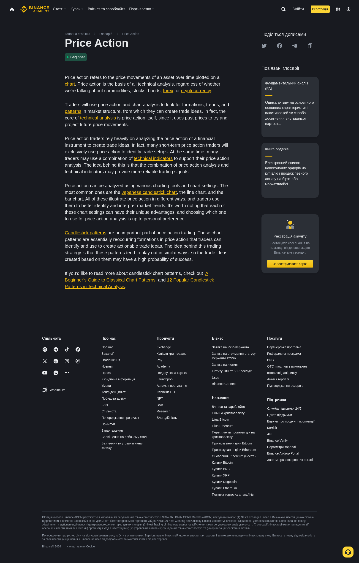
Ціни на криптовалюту (228, 413)
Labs (215, 377)
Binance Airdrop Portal (283, 453)
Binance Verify (277, 440)
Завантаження (112, 430)
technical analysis (98, 117)
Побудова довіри (113, 398)
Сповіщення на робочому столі (124, 437)
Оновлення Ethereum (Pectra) (234, 456)
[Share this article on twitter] (264, 46)
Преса (106, 373)
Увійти (298, 9)
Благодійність (167, 418)
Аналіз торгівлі (278, 379)
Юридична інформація (118, 379)
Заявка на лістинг (225, 364)
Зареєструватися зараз (290, 264)
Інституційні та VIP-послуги (232, 371)
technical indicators (153, 158)
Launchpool (165, 379)
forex (168, 90)
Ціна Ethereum (223, 426)
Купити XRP (221, 475)
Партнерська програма (284, 347)
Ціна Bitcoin (220, 419)
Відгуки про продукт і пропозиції (291, 421)
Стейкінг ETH (166, 392)
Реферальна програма (284, 353)
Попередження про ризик (120, 418)
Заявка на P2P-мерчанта (230, 347)
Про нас (107, 347)
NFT (160, 398)
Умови (106, 385)
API (269, 434)
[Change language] (337, 9)
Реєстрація (320, 9)
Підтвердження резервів (285, 385)
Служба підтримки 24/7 (284, 408)
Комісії (272, 428)
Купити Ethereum (224, 488)
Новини (107, 366)
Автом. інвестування (172, 385)
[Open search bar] (282, 9)
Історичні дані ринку (282, 373)
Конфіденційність (114, 392)
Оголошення (110, 360)
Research (163, 411)
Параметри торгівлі (281, 447)
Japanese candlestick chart (149, 192)
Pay (159, 360)
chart (70, 84)
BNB (270, 360)
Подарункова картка (172, 373)
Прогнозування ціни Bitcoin (232, 443)
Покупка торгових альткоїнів (233, 494)
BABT (161, 405)
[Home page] (34, 9)
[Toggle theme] (348, 9)
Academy (163, 366)
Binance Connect (224, 384)
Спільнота (109, 411)
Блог (104, 405)
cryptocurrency (196, 90)
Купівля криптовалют (172, 353)
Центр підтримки (279, 415)
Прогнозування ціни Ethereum (234, 450)
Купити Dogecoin (224, 482)
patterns (73, 111)
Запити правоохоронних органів (290, 460)
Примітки (108, 424)
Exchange (164, 347)
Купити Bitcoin (222, 462)
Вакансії (107, 353)
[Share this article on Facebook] (279, 46)
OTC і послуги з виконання (287, 366)
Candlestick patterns (85, 232)
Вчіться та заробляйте (228, 407)
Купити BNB (221, 469)
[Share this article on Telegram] (294, 46)
